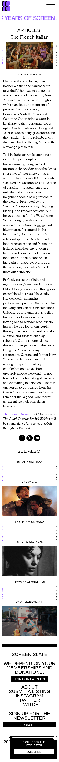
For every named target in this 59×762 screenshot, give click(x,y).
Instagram (29, 695)
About (29, 687)
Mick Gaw (31, 482)
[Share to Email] (37, 438)
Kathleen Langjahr (31, 602)
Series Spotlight (2, 593)
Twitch (29, 704)
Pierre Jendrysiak (31, 542)
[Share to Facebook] (22, 438)
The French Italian (16, 414)
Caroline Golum (31, 74)
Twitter (29, 700)
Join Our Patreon (29, 679)
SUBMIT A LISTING (29, 691)
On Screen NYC (2, 56)
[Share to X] (29, 438)
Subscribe (34, 752)
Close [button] (55, 738)
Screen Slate (29, 654)
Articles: (29, 30)
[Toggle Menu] (50, 6)
